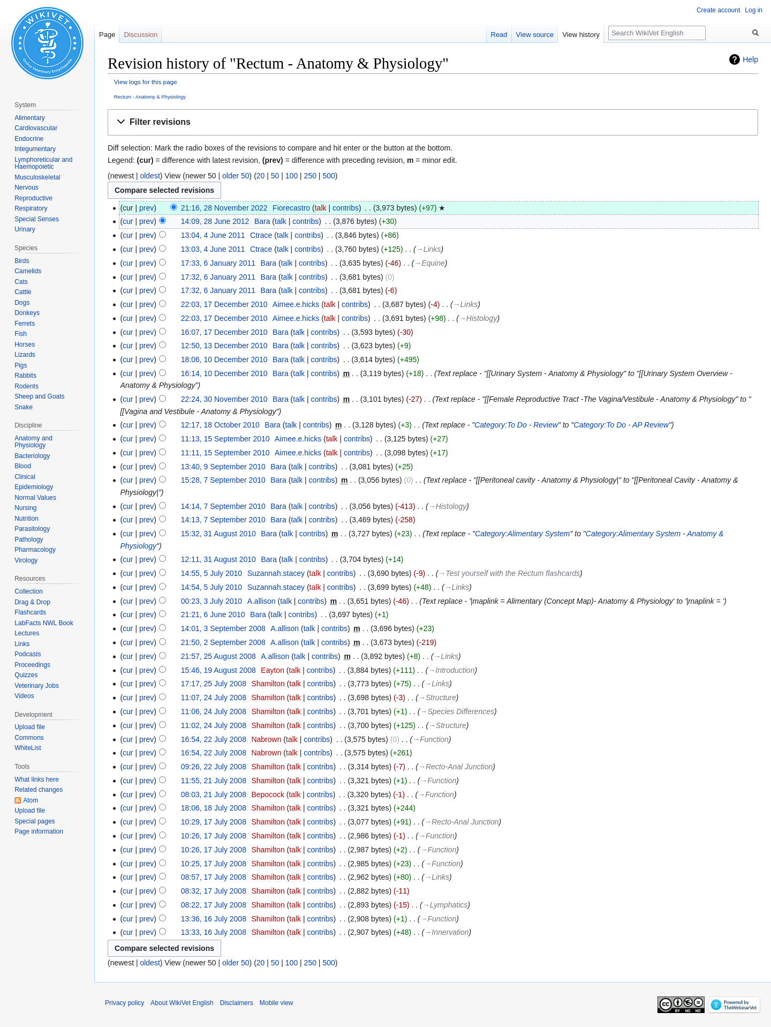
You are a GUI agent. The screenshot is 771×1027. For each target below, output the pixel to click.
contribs (345, 208)
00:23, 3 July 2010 (211, 601)
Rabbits (25, 375)
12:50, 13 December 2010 (224, 345)
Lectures (26, 633)
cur (128, 221)
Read (499, 35)
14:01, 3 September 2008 (223, 628)
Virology (25, 560)
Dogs (21, 302)
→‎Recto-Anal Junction (455, 766)
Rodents (26, 386)
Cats (21, 282)
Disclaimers (236, 1003)
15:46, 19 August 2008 (218, 670)
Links (21, 644)
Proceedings (32, 665)
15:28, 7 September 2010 (223, 480)
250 (310, 175)
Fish (20, 334)
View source (535, 35)
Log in (753, 10)
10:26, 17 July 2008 (213, 835)
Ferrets (24, 323)
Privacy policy (124, 1003)
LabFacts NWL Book (43, 623)
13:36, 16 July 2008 (213, 918)
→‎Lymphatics (445, 905)
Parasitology (32, 529)
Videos (24, 696)
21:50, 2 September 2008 (223, 642)
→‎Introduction (451, 670)
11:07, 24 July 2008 (213, 697)
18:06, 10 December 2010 (224, 359)
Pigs (20, 365)
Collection (28, 591)
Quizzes (25, 675)
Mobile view (276, 1003)
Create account (718, 10)
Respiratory (30, 208)
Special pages (34, 821)
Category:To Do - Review (516, 425)
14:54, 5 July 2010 (211, 587)
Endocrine (28, 139)
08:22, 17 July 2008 (213, 905)
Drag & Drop (32, 602)
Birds (21, 261)
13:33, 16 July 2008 (213, 932)
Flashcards (30, 612)
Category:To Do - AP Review (621, 425)
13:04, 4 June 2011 (213, 235)
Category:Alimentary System (522, 533)
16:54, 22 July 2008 (213, 739)
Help (750, 59)
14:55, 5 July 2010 (211, 573)
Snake (23, 407)
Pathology (28, 539)
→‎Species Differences (457, 711)
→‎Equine (429, 263)
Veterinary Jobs (36, 685)
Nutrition (26, 518)
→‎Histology (478, 318)
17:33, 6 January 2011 (218, 263)
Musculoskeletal (37, 177)
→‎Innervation (446, 932)
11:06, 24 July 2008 (213, 711)
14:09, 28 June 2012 (215, 221)
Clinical (24, 477)
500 (328, 175)
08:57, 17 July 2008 (213, 877)
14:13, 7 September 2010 (223, 519)
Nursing (25, 508)
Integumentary (35, 149)
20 (260, 175)
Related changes (38, 789)
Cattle (22, 292)
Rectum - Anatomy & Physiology (150, 97)
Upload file (29, 727)
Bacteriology (32, 456)
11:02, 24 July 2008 (213, 725)
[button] (433, 122)
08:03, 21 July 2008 (213, 794)
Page (107, 35)
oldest (150, 175)
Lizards (24, 354)
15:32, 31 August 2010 (218, 533)
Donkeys (27, 313)
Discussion (140, 35)
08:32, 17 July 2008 (213, 891)
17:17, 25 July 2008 (213, 683)
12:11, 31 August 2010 (218, 559)
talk (321, 208)
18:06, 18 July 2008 (213, 808)
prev (146, 208)
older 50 (236, 175)
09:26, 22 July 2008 (213, 766)
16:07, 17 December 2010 (224, 332)
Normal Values (35, 497)
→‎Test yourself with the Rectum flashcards (509, 573)
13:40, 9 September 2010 (223, 466)
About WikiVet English (181, 1003)
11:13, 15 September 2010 (225, 438)
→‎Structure (437, 697)
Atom (30, 800)
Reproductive (33, 198)
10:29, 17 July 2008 (213, 822)
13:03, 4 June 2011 (213, 249)
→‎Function (430, 739)
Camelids (27, 271)
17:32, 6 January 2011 (218, 277)
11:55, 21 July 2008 (213, 780)
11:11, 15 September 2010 (225, 452)
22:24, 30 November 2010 (224, 399)
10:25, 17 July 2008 (213, 863)
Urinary (24, 229)
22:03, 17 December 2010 (224, 304)
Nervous (26, 187)
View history (581, 35)
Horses (24, 344)
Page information (38, 831)
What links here (36, 779)
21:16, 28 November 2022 (224, 208)
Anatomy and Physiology (33, 441)
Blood (22, 466)
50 (275, 175)
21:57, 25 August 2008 (218, 656)
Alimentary (29, 118)
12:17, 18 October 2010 (220, 425)
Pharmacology (35, 549)
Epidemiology (33, 487)
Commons (29, 737)
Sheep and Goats (39, 396)
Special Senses (36, 219)
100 (291, 175)
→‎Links (428, 249)
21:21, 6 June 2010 (213, 614)
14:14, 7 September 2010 (223, 506)
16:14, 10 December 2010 (224, 373)
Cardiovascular (35, 128)
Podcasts (27, 654)
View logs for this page (145, 81)
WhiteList (27, 748)
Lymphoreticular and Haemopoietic (43, 163)
